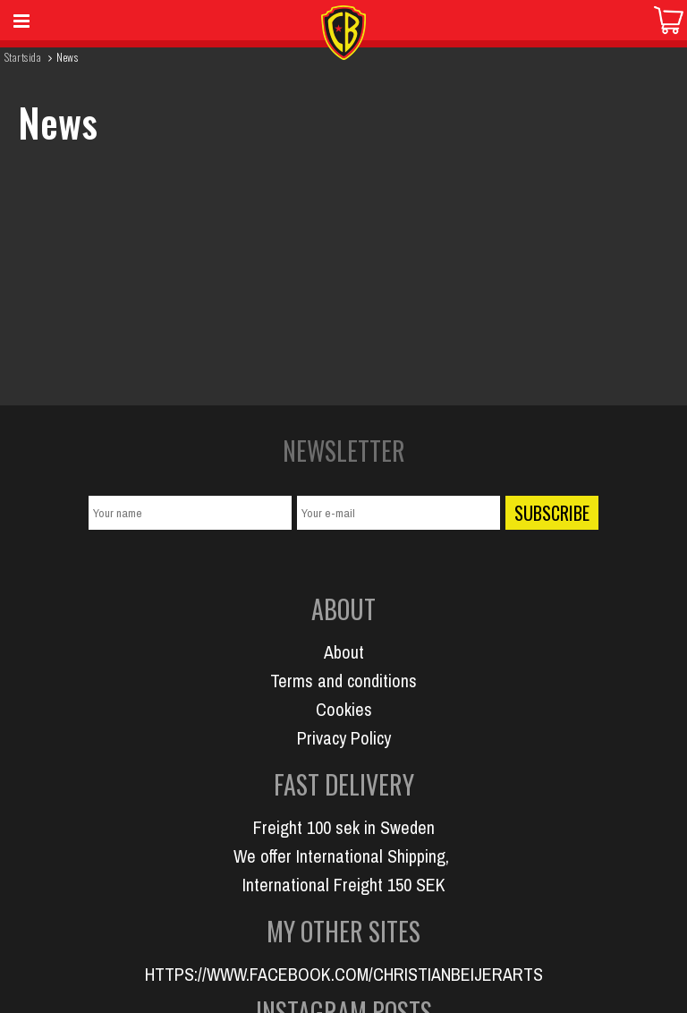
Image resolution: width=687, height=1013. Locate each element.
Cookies (344, 709)
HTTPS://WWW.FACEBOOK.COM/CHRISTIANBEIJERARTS (344, 974)
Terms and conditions (343, 680)
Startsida (22, 56)
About (344, 652)
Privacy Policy (344, 738)
